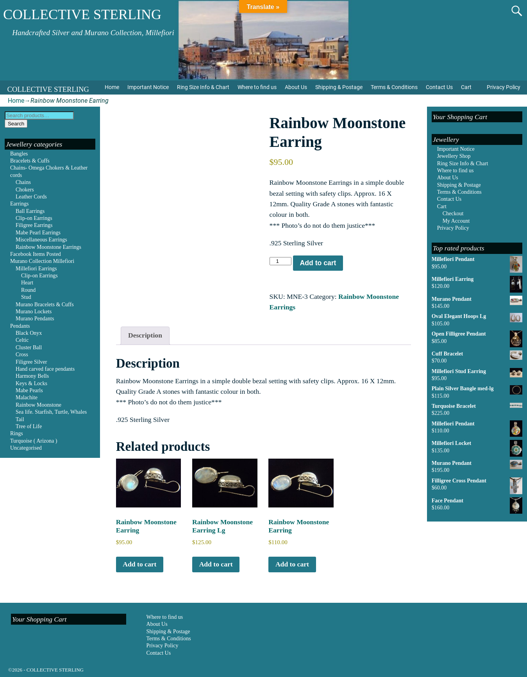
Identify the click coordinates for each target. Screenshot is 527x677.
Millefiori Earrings (36, 269)
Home (112, 87)
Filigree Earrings (34, 225)
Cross (22, 354)
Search (16, 124)
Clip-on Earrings (34, 218)
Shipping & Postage (339, 87)
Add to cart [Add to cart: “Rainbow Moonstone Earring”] (139, 564)
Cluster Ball (29, 347)
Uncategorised (26, 448)
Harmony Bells (32, 376)
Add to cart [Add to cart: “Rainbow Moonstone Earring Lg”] (216, 564)
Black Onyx (29, 333)
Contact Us (439, 87)
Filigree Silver (31, 362)
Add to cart (318, 263)
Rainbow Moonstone (38, 405)
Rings (16, 433)
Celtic (22, 340)
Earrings (19, 204)
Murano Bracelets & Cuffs (45, 304)
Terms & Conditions (394, 87)
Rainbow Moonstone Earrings (48, 247)
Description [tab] (145, 335)
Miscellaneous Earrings (41, 240)
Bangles (19, 154)
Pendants (20, 326)
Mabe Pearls (29, 390)
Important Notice (148, 87)
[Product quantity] (280, 261)
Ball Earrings (30, 211)
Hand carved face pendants (45, 369)
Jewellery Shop (454, 156)
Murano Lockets (34, 311)
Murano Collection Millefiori (42, 261)
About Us (296, 87)
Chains (23, 182)
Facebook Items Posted (35, 254)
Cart (466, 87)
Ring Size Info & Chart (203, 87)
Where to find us (257, 87)
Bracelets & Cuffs (30, 161)
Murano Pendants (35, 319)
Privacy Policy (503, 87)
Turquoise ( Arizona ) (33, 441)
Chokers (25, 190)
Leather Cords (31, 197)
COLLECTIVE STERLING (82, 14)
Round (28, 290)
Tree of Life (29, 426)
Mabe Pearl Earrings (38, 233)
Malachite (27, 397)
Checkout (453, 213)
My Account (456, 221)
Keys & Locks (31, 383)
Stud (26, 297)
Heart (27, 283)
